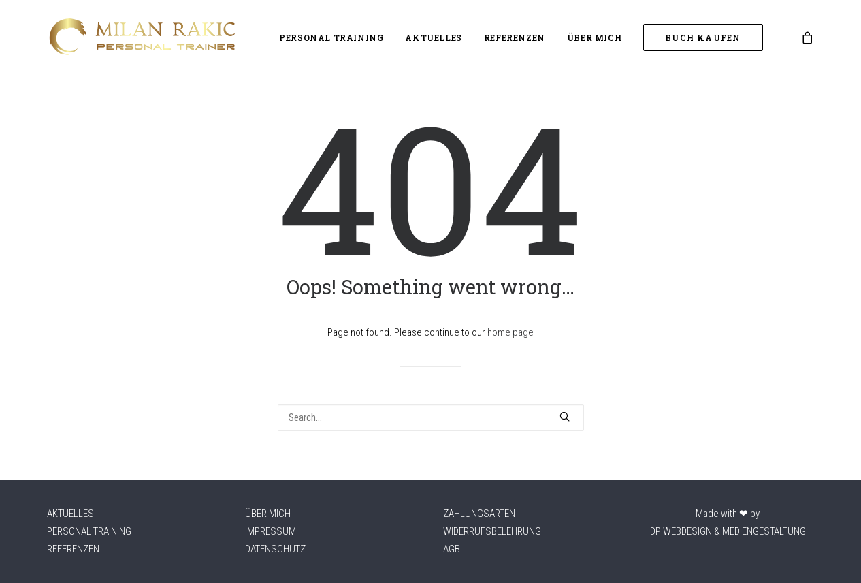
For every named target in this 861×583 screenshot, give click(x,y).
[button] (564, 416)
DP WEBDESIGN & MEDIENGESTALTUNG (728, 531)
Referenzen (514, 37)
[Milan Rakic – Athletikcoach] (141, 37)
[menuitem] (331, 37)
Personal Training (331, 37)
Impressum (270, 531)
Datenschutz (275, 549)
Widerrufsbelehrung (492, 531)
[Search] (431, 417)
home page (510, 332)
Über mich (594, 37)
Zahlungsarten (479, 513)
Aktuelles (433, 37)
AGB (451, 549)
